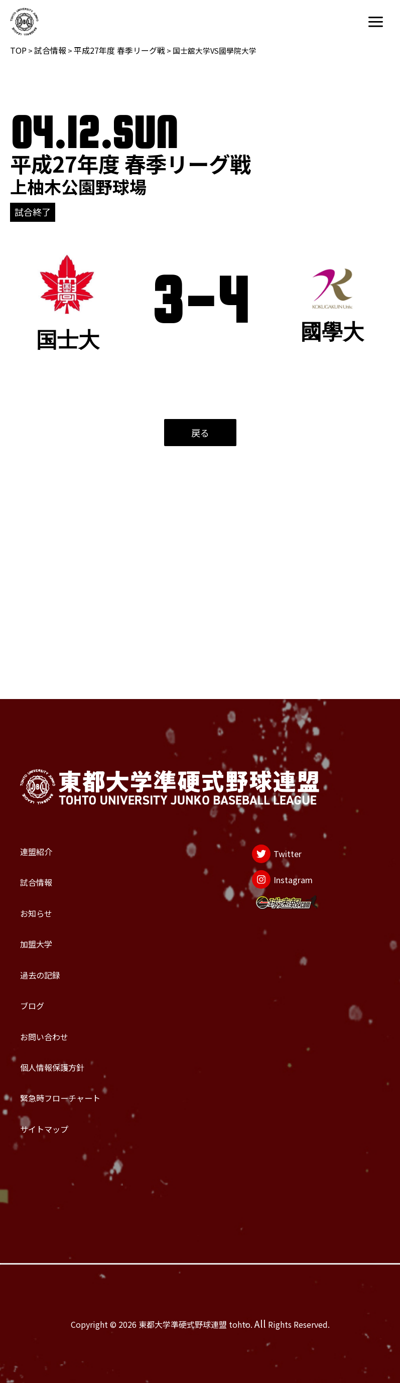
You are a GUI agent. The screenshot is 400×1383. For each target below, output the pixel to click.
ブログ (41, 949)
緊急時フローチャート (90, 1076)
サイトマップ (62, 1119)
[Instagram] (269, 784)
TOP (18, 50)
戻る (200, 432)
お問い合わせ (62, 992)
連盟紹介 (48, 737)
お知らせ (48, 822)
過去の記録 (55, 907)
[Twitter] (260, 745)
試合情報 (50, 50)
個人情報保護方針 (76, 1034)
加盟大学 (48, 864)
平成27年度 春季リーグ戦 (119, 50)
